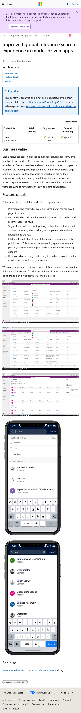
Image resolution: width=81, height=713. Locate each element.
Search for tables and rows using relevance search (29, 670)
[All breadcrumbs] (5, 35)
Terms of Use (38, 704)
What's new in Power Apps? (44, 102)
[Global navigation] (3, 4)
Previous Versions (26, 699)
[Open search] (68, 4)
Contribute (54, 699)
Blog (41, 699)
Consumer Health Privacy (14, 704)
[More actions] (76, 35)
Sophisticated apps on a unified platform (30, 35)
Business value (11, 72)
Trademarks (53, 704)
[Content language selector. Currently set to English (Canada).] (13, 692)
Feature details (12, 76)
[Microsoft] (40, 4)
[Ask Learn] (70, 35)
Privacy (65, 699)
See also (9, 80)
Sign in (75, 3)
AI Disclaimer (8, 699)
